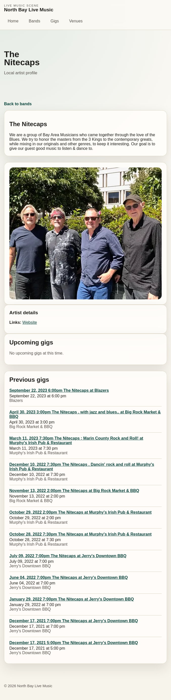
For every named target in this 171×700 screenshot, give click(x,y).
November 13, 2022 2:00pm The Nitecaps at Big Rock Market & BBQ (74, 490)
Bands (34, 21)
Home (13, 21)
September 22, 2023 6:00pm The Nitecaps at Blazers (59, 390)
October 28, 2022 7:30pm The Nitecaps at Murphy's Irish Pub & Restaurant (80, 534)
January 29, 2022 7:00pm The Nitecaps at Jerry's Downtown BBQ (71, 599)
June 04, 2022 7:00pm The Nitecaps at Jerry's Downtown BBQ (68, 577)
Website (29, 322)
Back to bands (18, 104)
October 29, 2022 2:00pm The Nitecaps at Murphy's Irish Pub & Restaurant (80, 512)
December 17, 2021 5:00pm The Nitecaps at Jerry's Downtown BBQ (73, 643)
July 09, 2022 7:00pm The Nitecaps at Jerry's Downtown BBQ (68, 556)
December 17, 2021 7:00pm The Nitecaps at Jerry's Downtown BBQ (73, 621)
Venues (76, 21)
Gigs (55, 21)
